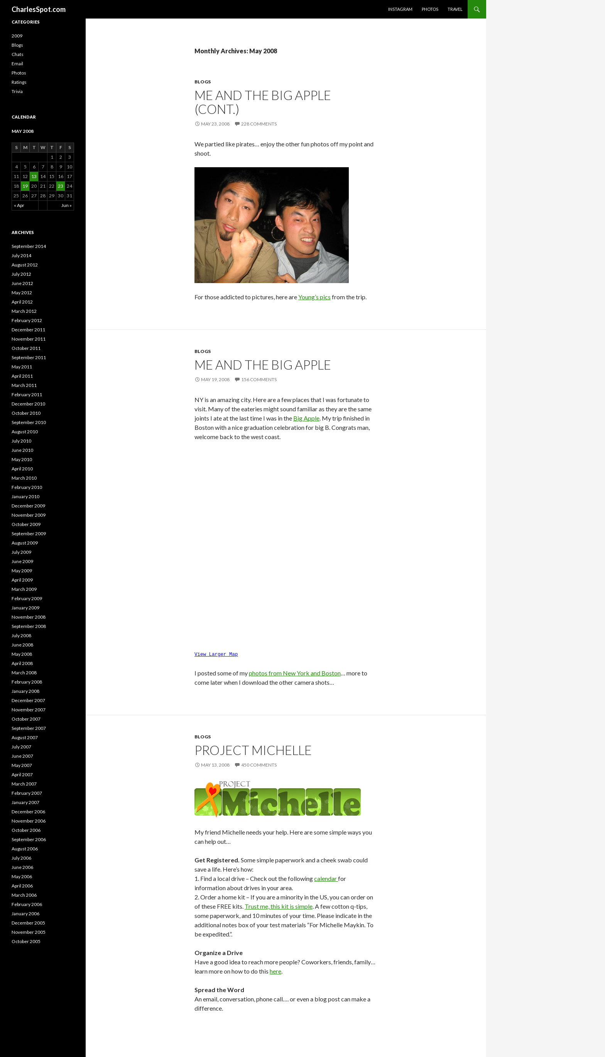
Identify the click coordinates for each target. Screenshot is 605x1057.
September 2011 (29, 357)
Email (17, 63)
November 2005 (29, 932)
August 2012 (25, 265)
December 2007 (28, 700)
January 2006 (25, 913)
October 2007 (26, 719)
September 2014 (29, 246)
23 (60, 186)
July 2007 (21, 747)
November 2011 (29, 339)
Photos (430, 9)
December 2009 (28, 506)
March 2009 (24, 589)
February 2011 (27, 394)
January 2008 (25, 691)
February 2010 (27, 487)
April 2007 (22, 774)
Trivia (17, 91)
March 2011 (24, 385)
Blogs (202, 82)
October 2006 (26, 830)
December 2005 (28, 923)
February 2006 (27, 904)
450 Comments (259, 762)
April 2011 (22, 376)
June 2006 (22, 867)
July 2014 (21, 255)
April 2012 (22, 302)
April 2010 (22, 469)
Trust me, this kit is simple (279, 904)
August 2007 (25, 737)
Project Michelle (253, 747)
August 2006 (25, 849)
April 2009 (22, 580)
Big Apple (306, 418)
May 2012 (22, 292)
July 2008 (21, 635)
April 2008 (22, 663)
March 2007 (24, 784)
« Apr (19, 205)
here (275, 968)
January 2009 (25, 608)
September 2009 (29, 533)
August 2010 (25, 431)
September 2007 (29, 728)
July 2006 (21, 858)
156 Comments (259, 379)
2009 (17, 36)
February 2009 (27, 598)
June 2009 (22, 561)
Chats (18, 54)
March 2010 (24, 478)
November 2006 (29, 821)
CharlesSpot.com (39, 9)
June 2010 (22, 450)
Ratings (19, 82)
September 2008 (29, 626)
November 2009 (29, 515)
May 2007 (22, 765)
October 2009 (26, 524)
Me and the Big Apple (262, 364)
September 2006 (29, 839)
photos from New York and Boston (295, 670)
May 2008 (22, 654)
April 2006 (22, 886)
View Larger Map (216, 653)
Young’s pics (314, 296)
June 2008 (22, 645)
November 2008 (29, 617)
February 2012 (27, 320)
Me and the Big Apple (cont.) (262, 102)
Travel (455, 9)
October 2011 (26, 348)
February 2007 (27, 793)
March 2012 (24, 311)
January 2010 (25, 496)
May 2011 (22, 367)
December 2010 (28, 404)
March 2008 (24, 672)
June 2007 (22, 756)
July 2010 (21, 441)
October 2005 (26, 941)
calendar (326, 876)
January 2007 (25, 802)
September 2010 (29, 422)
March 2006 (24, 895)
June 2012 (22, 283)
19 (25, 186)
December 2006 (28, 811)
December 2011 (28, 330)
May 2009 (22, 570)
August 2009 (25, 543)
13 (34, 176)
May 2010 (22, 459)
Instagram (400, 9)
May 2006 (22, 876)
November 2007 (29, 710)
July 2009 (21, 552)
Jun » (66, 205)
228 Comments (259, 124)
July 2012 (21, 274)
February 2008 (27, 682)
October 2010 (26, 413)
